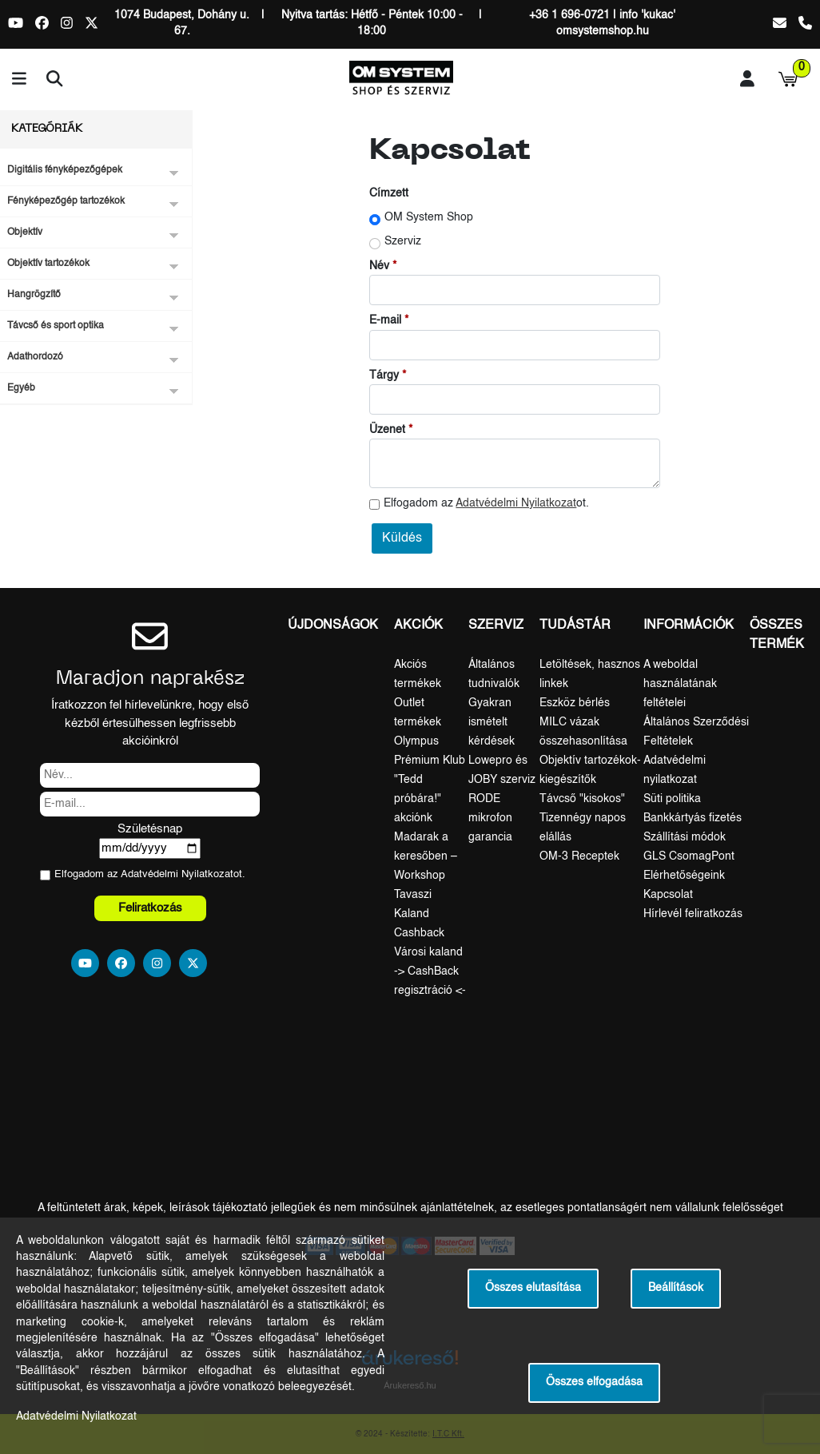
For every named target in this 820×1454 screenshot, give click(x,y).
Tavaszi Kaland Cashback (419, 914)
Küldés (402, 538)
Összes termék (777, 635)
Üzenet (387, 430)
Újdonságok (333, 625)
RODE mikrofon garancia (490, 818)
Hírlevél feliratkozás (692, 914)
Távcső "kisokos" (582, 798)
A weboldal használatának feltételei (680, 684)
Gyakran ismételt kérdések (491, 722)
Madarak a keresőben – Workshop (425, 856)
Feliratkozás (150, 908)
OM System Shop (428, 218)
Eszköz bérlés (574, 703)
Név (379, 266)
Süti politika (672, 798)
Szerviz (402, 241)
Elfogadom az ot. (486, 504)
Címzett (388, 194)
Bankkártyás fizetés (692, 818)
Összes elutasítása (533, 1288)
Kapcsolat (668, 894)
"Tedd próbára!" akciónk (417, 799)
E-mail (385, 321)
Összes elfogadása (594, 1382)
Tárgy (384, 376)
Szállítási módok (684, 837)
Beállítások (675, 1288)
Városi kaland (428, 952)
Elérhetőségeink (684, 875)
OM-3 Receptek (579, 856)
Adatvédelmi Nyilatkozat (516, 504)
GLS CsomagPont (688, 856)
